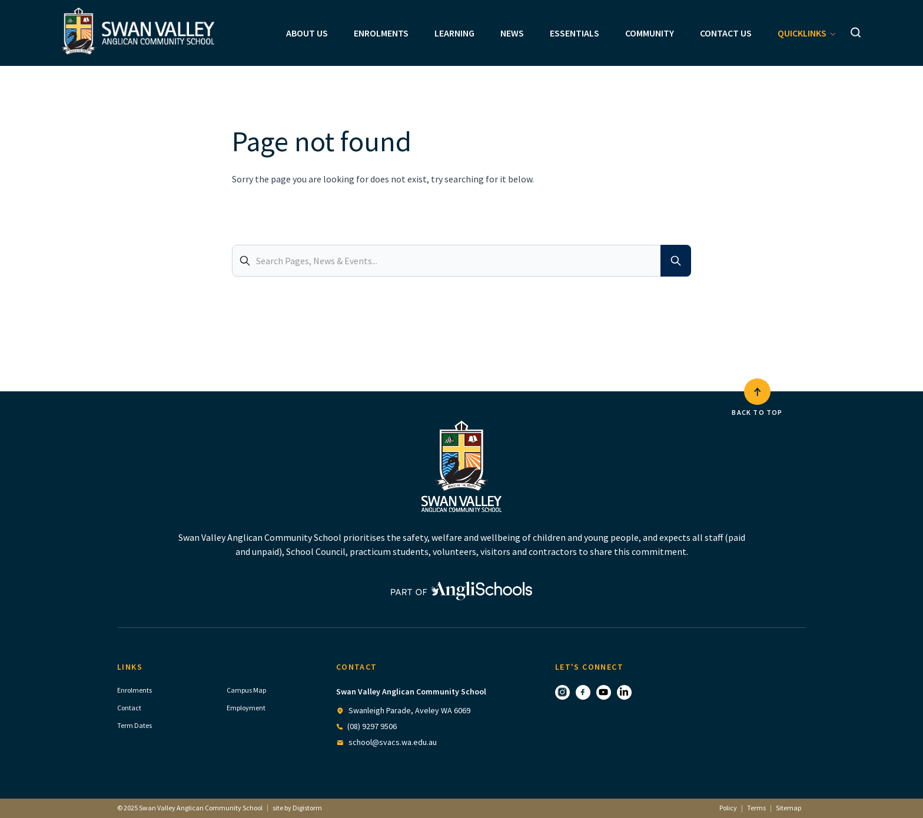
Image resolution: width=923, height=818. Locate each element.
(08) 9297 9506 (372, 726)
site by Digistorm (297, 807)
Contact (129, 707)
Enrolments (134, 690)
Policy (728, 807)
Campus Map (246, 690)
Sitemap (788, 807)
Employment (246, 707)
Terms (756, 807)
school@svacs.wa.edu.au (392, 742)
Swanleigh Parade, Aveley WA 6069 (409, 710)
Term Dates (134, 725)
